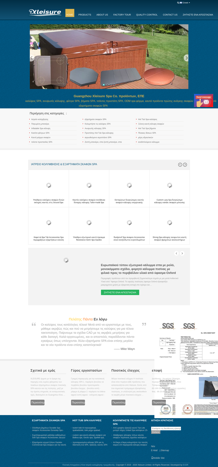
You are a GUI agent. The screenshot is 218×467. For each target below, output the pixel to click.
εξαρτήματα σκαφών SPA (95, 119)
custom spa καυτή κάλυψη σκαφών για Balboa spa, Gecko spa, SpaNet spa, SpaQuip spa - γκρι (89, 437)
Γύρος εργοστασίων (86, 370)
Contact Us (170, 14)
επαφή (157, 370)
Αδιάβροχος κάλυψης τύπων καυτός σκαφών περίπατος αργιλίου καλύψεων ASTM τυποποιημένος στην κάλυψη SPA (130, 439)
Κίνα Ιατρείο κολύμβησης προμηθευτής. (98, 465)
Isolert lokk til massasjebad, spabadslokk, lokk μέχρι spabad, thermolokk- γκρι (87, 430)
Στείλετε (156, 432)
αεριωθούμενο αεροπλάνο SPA (98, 137)
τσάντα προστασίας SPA (41, 142)
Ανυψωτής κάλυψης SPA (95, 128)
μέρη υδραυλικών (145, 137)
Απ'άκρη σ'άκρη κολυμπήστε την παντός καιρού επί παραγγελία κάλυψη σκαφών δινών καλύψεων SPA (130, 444)
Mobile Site (158, 458)
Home (69, 14)
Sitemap (165, 450)
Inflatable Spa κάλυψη (40, 128)
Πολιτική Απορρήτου (71, 465)
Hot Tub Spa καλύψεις (147, 119)
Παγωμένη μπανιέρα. (40, 124)
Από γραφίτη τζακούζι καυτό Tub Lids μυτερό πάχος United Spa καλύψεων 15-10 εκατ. (130, 430)
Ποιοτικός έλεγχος (126, 370)
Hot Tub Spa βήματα (147, 128)
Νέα (153, 446)
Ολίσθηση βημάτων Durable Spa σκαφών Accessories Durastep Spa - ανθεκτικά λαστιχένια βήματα (48, 430)
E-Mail (154, 450)
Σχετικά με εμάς (43, 370)
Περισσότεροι (38, 402)
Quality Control (147, 14)
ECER (185, 465)
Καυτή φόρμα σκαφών (40, 137)
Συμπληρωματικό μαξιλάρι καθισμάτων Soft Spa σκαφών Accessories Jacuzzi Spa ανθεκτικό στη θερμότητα (49, 437)
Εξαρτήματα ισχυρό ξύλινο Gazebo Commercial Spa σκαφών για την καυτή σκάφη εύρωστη (49, 444)
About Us (102, 14)
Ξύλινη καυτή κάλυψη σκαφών (151, 124)
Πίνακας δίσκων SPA (147, 133)
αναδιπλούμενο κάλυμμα (148, 142)
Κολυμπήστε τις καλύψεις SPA (98, 124)
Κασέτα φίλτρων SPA (40, 133)
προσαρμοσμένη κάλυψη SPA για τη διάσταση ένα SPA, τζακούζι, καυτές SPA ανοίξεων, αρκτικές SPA (90, 444)
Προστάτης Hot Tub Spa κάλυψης (99, 133)
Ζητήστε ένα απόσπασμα (198, 14)
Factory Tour (122, 14)
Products (84, 14)
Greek (185, 3)
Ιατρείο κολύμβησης (39, 119)
